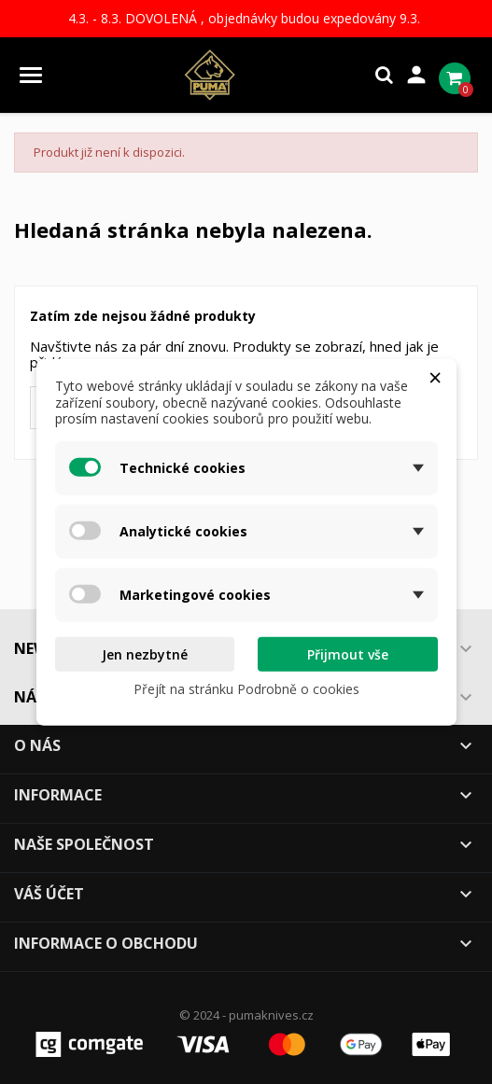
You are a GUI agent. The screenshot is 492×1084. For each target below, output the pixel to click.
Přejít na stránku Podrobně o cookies (246, 689)
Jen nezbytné (145, 653)
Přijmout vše (347, 653)
